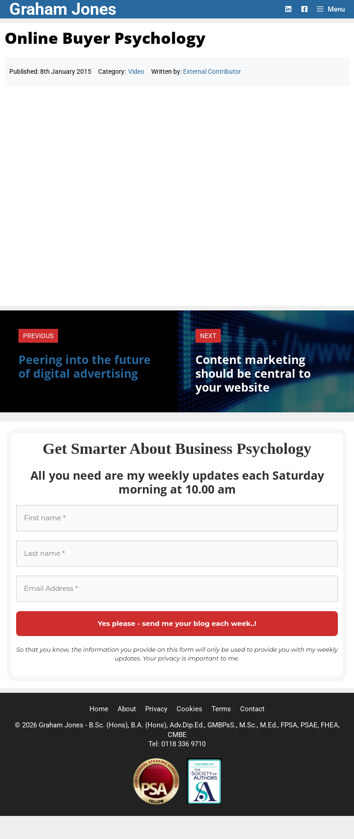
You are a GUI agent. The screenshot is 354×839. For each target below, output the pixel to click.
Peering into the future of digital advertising (84, 366)
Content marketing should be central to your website (253, 373)
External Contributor (212, 71)
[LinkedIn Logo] (288, 9)
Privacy (156, 709)
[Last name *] (177, 554)
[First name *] (177, 518)
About (127, 709)
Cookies (189, 709)
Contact (252, 709)
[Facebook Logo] (304, 9)
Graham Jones (63, 9)
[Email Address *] (177, 589)
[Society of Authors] (204, 802)
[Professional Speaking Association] (157, 802)
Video (136, 71)
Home (98, 709)
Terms (221, 709)
